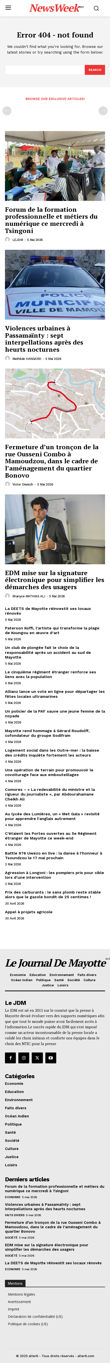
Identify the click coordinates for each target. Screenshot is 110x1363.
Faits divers (14, 1215)
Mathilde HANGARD (26, 359)
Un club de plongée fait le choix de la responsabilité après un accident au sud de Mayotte (48, 652)
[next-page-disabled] (103, 110)
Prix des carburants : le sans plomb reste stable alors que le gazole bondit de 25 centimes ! (53, 894)
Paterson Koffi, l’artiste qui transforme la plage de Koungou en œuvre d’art (52, 630)
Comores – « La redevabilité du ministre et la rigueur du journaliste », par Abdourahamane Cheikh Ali (50, 794)
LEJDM (17, 240)
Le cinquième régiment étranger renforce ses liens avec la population (50, 674)
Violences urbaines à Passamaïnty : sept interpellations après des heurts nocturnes (44, 338)
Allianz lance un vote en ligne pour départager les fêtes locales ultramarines (55, 694)
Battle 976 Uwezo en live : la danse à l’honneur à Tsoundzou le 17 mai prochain (53, 855)
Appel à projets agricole (29, 912)
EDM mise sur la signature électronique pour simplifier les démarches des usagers (54, 579)
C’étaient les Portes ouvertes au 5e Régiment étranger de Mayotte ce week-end (51, 835)
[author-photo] (8, 239)
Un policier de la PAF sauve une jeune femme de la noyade (55, 713)
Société (11, 1237)
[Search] (95, 70)
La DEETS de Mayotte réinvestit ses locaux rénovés (48, 611)
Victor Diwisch (22, 484)
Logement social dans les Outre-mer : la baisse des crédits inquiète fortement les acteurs (52, 752)
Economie (12, 1197)
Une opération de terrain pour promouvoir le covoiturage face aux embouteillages (49, 772)
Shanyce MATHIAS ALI (28, 596)
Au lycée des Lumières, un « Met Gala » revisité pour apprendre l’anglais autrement (52, 816)
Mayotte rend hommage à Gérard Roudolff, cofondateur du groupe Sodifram (47, 733)
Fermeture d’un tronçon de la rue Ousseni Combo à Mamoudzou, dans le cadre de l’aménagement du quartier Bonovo (51, 461)
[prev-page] (6, 110)
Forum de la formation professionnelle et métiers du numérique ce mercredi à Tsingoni (51, 220)
